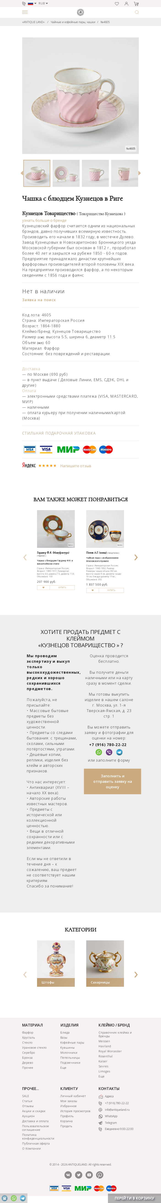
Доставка (31, 368)
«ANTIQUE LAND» (33, 22)
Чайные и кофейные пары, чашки (73, 22)
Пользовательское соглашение (35, 1128)
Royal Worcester (110, 1051)
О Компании (31, 1148)
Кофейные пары (72, 1043)
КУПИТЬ (62, 587)
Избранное (68, 1106)
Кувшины (67, 1048)
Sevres (103, 1066)
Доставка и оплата (35, 1121)
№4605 (105, 22)
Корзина (66, 1121)
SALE (25, 1096)
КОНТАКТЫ (109, 1088)
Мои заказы (68, 1101)
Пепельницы (70, 1058)
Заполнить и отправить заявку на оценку (112, 781)
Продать (66, 1126)
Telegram (108, 1123)
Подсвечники (70, 1063)
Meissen (104, 1041)
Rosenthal (106, 1056)
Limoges (104, 1071)
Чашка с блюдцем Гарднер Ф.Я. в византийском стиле (55, 562)
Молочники (69, 1053)
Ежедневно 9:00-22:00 (116, 1129)
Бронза (27, 1058)
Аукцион (28, 1116)
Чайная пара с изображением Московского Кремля (102, 559)
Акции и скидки (34, 1111)
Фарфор (27, 1032)
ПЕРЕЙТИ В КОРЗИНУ (134, 1198)
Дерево (27, 1063)
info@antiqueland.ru (114, 1110)
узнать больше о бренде (44, 220)
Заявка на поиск (39, 299)
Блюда (65, 1032)
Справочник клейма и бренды (115, 1034)
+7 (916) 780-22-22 (108, 744)
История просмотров (75, 1111)
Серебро (28, 1053)
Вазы (63, 1037)
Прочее (27, 1068)
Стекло (27, 1043)
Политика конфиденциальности (38, 1136)
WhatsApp (108, 1116)
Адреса (106, 1096)
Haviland (105, 1046)
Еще (63, 1068)
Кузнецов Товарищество (73, 213)
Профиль (67, 1116)
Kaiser (103, 1061)
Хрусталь (28, 1037)
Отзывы (28, 1106)
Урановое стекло (34, 1048)
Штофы (48, 982)
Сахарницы (100, 982)
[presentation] (25, 556)
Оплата (29, 390)
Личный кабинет (73, 1096)
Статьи (27, 1101)
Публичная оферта (36, 1143)
